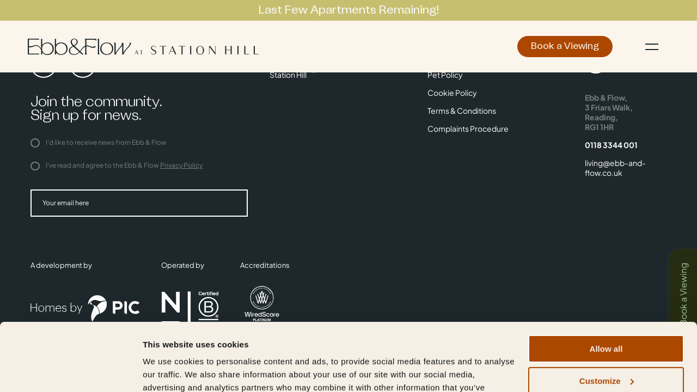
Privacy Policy (181, 165)
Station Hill (288, 74)
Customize (606, 321)
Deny (606, 352)
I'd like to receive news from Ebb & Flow (98, 142)
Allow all (606, 288)
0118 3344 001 (611, 145)
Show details (168, 370)
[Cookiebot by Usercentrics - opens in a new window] (70, 371)
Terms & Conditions (461, 110)
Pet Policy (445, 74)
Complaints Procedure (468, 128)
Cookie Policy (452, 92)
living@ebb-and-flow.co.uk (615, 167)
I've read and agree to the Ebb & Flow (116, 165)
